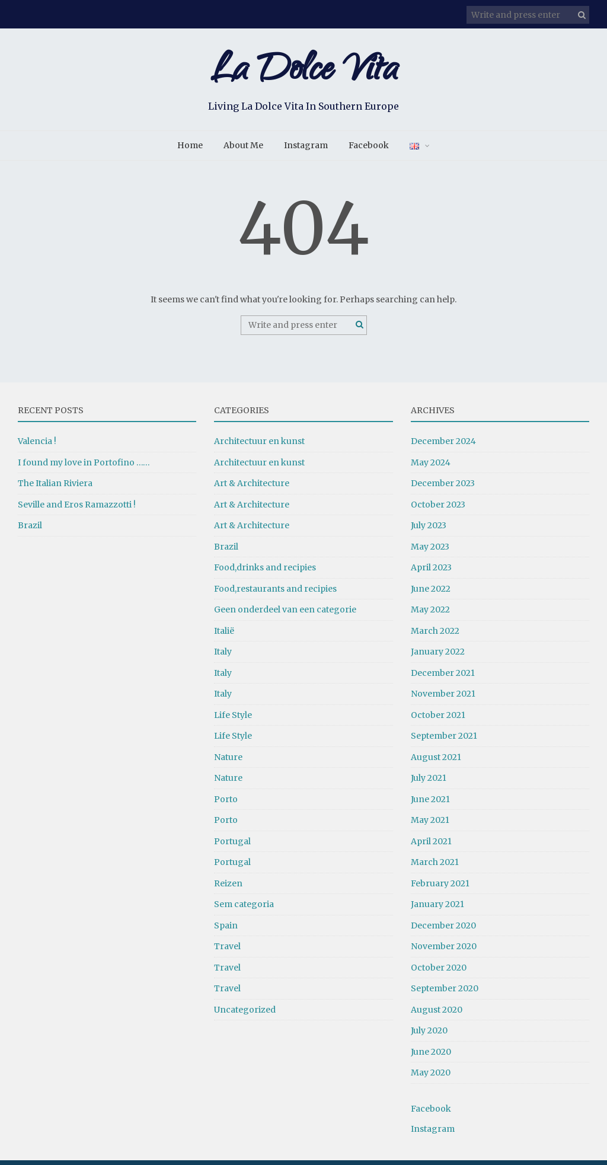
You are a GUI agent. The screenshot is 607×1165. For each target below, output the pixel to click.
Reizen (228, 888)
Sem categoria (244, 909)
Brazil (30, 530)
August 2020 (436, 1014)
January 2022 (438, 657)
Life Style (233, 719)
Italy (223, 657)
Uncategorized (245, 1014)
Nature (228, 762)
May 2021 (430, 825)
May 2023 (430, 551)
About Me (243, 150)
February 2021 (440, 888)
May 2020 (431, 1078)
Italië (224, 635)
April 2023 (431, 572)
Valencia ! (37, 446)
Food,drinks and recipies (265, 572)
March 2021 (435, 867)
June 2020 (431, 1056)
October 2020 (439, 972)
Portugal (232, 846)
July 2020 (429, 1035)
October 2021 (438, 719)
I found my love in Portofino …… (84, 467)
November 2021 (443, 699)
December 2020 (443, 930)
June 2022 (431, 593)
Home (190, 150)
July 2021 (428, 783)
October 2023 (438, 509)
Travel (227, 951)
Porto (226, 804)
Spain (226, 930)
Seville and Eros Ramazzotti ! (77, 509)
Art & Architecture (251, 488)
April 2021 (431, 846)
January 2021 (437, 909)
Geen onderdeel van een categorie (285, 614)
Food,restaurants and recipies (275, 593)
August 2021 (436, 762)
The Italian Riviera (55, 488)
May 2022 (430, 614)
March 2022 (435, 635)
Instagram (306, 150)
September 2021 (444, 741)
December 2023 (443, 488)
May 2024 (431, 467)
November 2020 (444, 951)
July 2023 (428, 530)
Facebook (369, 150)
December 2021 (443, 677)
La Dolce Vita (303, 75)
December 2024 (443, 446)
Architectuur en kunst (259, 446)
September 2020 (444, 993)
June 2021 (430, 804)
